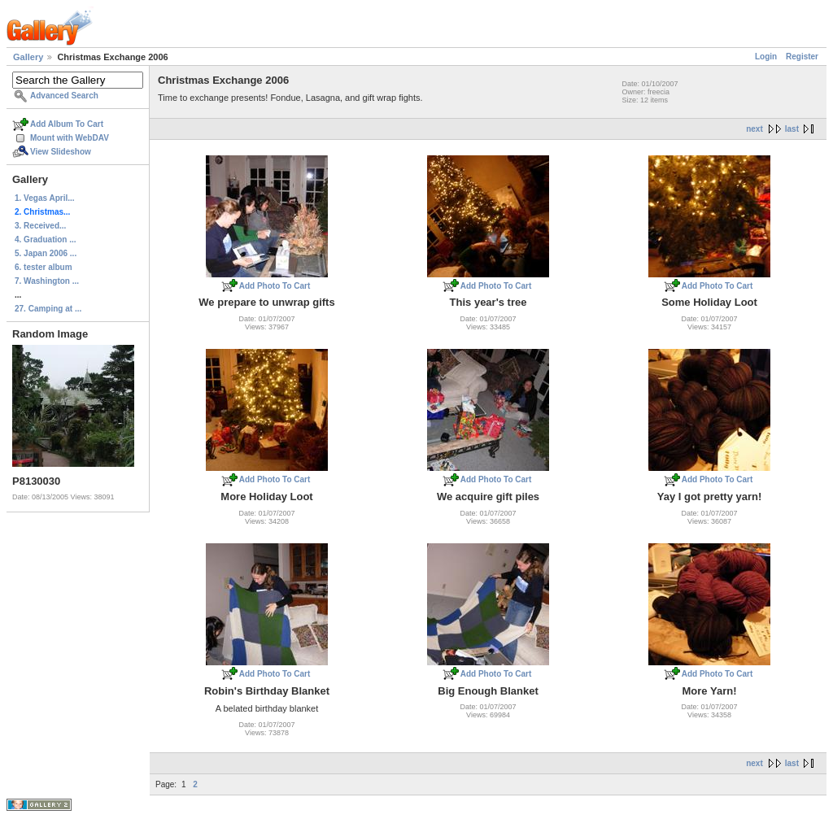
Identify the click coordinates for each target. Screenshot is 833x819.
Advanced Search (64, 95)
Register (802, 56)
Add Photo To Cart (275, 285)
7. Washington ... (47, 281)
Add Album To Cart (66, 124)
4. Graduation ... (45, 239)
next (754, 128)
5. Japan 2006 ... (45, 253)
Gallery (28, 57)
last (792, 128)
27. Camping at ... (48, 308)
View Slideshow (60, 151)
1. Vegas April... (45, 198)
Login (766, 56)
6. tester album (43, 267)
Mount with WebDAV (69, 137)
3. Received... (40, 225)
